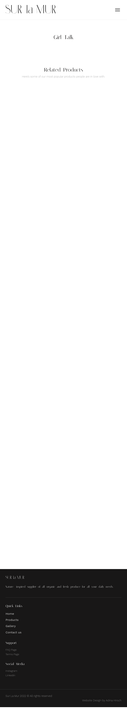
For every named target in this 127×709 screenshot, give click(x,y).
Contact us (14, 634)
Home (10, 615)
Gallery (11, 628)
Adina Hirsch (113, 702)
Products (12, 621)
